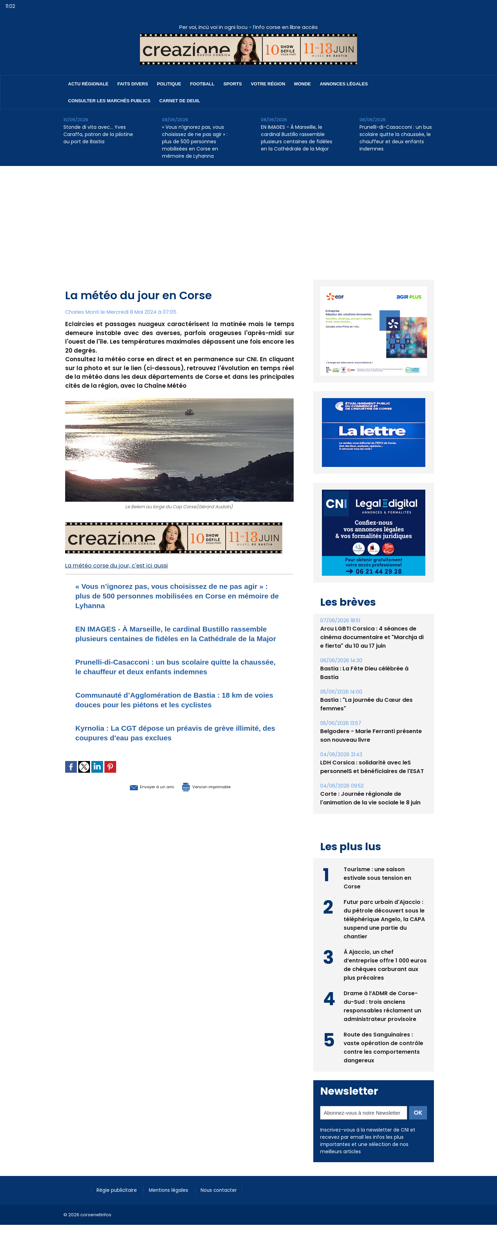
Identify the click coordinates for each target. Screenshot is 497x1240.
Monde (302, 83)
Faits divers (133, 83)
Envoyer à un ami (141, 796)
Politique (169, 83)
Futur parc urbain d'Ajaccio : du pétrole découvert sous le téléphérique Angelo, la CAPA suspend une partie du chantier (384, 918)
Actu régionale (88, 83)
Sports (232, 83)
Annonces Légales (344, 83)
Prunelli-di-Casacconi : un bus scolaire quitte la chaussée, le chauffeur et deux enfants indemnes (395, 138)
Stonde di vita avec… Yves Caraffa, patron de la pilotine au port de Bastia (98, 134)
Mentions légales (175, 1189)
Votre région (268, 83)
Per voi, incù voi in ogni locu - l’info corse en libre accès (248, 27)
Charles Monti (82, 311)
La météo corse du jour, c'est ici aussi (120, 565)
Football (202, 83)
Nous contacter (229, 1189)
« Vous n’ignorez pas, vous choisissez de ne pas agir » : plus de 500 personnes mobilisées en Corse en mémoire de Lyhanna (194, 141)
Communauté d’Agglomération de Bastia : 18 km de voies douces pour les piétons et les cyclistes (176, 709)
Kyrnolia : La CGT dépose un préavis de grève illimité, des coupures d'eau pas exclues (165, 742)
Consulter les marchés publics (109, 100)
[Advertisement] (248, 217)
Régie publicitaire (119, 1189)
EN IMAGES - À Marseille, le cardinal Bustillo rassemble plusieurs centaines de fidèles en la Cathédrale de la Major (296, 138)
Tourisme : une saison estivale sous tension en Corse (378, 877)
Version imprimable (215, 796)
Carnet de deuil (179, 100)
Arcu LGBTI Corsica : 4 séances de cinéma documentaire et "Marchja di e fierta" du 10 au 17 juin (372, 637)
